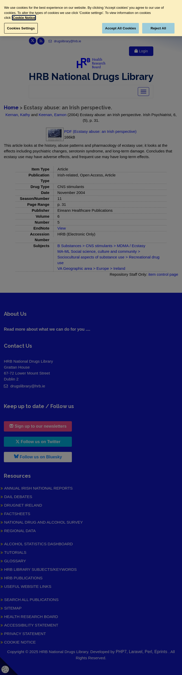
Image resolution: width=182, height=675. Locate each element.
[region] (91, 18)
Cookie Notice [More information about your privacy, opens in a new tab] (24, 18)
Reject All (158, 28)
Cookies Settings (21, 28)
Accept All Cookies (120, 28)
